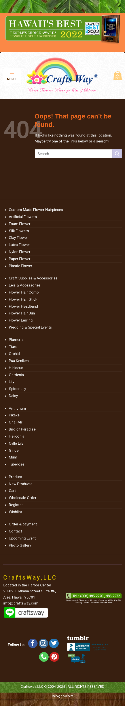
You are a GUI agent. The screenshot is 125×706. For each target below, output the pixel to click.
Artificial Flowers (23, 216)
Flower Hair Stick (23, 299)
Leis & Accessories (25, 285)
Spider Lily (17, 388)
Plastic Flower (20, 266)
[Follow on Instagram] (43, 643)
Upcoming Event (22, 538)
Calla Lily (16, 443)
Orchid (14, 353)
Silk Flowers (19, 231)
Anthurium (17, 408)
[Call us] (44, 657)
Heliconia (16, 436)
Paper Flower (19, 259)
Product (15, 477)
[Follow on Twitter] (54, 643)
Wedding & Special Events (30, 327)
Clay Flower (18, 237)
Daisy (13, 396)
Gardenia (16, 375)
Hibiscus (16, 368)
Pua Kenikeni (19, 361)
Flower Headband (23, 306)
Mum (13, 457)
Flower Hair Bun (22, 313)
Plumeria (16, 339)
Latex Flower (19, 244)
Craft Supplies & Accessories (33, 278)
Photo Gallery (20, 545)
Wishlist (15, 512)
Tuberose (16, 464)
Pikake (14, 415)
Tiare (13, 346)
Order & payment (23, 524)
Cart (12, 490)
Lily (11, 381)
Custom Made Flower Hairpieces (36, 209)
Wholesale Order (22, 497)
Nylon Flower (19, 252)
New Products (20, 484)
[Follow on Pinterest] (54, 657)
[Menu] (12, 75)
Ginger (14, 450)
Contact (15, 531)
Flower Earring (21, 320)
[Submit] (117, 154)
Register (16, 505)
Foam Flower (19, 224)
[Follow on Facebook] (33, 643)
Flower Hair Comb (24, 292)
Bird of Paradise (22, 429)
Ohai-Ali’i (16, 422)
